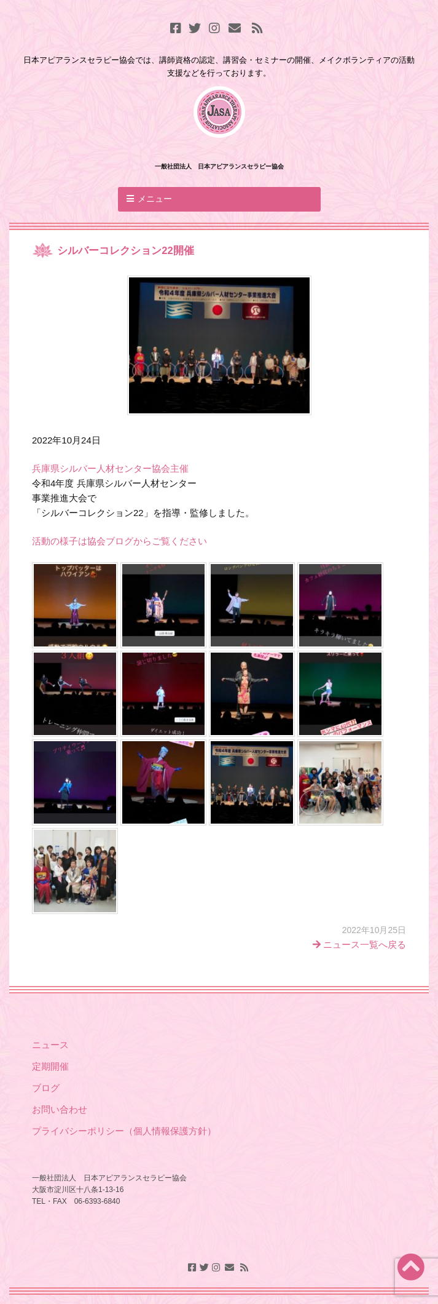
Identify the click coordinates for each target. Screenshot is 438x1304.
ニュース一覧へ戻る (359, 944)
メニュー (155, 199)
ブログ (47, 1088)
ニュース (50, 1045)
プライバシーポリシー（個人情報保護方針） (124, 1131)
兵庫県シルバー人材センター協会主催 (110, 468)
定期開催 (50, 1066)
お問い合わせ (59, 1109)
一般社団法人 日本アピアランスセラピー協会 (219, 166)
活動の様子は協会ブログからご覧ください (119, 541)
